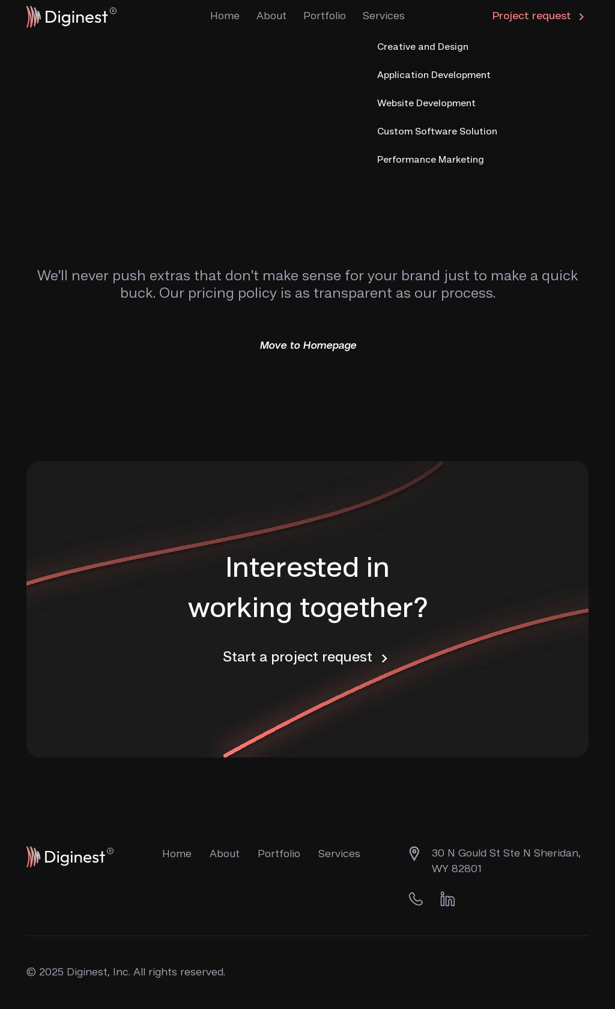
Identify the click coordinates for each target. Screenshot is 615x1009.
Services (384, 16)
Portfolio (324, 16)
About (271, 16)
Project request (540, 17)
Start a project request (308, 658)
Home (225, 16)
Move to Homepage (307, 345)
